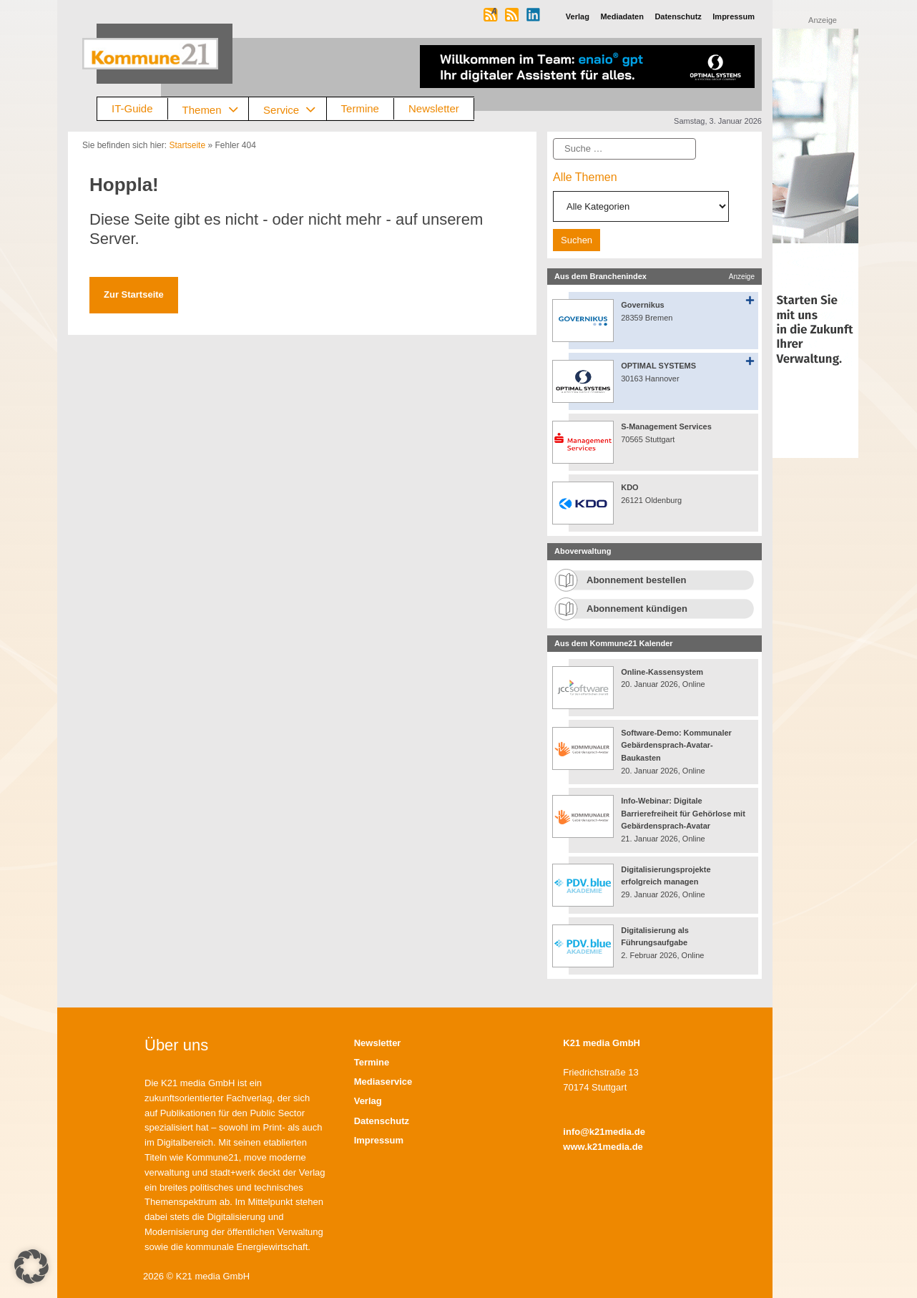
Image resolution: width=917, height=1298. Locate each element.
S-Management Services (666, 426)
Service (294, 109)
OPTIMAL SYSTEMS (658, 365)
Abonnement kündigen (637, 608)
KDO (629, 487)
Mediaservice (383, 1081)
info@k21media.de (604, 1131)
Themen (215, 109)
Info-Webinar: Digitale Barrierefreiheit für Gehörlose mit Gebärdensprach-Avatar (683, 813)
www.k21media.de (603, 1146)
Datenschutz (381, 1121)
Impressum (378, 1140)
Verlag (368, 1101)
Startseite (187, 145)
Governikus (643, 305)
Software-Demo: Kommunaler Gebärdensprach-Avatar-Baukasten (676, 745)
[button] (31, 1266)
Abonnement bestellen (636, 580)
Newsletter (433, 108)
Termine (360, 108)
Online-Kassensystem (662, 672)
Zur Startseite (134, 294)
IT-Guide (132, 108)
